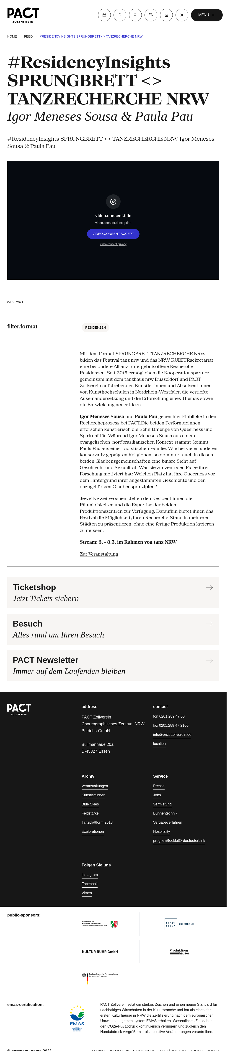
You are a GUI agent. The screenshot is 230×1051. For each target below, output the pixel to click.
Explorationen (93, 831)
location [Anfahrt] (159, 744)
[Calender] (104, 15)
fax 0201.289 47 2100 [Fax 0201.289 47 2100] (171, 725)
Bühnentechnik (165, 813)
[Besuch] (120, 15)
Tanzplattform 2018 (97, 822)
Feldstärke (90, 813)
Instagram (90, 875)
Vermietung (162, 804)
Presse (159, 786)
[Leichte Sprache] (166, 15)
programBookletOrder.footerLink (179, 841)
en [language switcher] (150, 15)
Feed (28, 36)
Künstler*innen (93, 795)
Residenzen (95, 327)
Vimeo (87, 893)
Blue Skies (90, 804)
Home (12, 36)
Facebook (90, 884)
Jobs (157, 795)
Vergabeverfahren (167, 822)
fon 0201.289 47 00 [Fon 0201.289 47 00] (169, 716)
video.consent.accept (113, 234)
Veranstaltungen (95, 786)
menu (206, 15)
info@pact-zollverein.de (172, 734)
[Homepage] (23, 15)
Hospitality (161, 831)
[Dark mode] (182, 15)
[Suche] (135, 15)
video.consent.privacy (113, 244)
